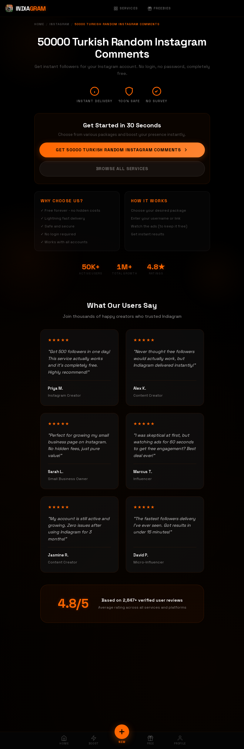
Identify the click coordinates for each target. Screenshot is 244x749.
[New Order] (122, 731)
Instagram (59, 24)
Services (126, 8)
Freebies (159, 8)
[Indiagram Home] (25, 8)
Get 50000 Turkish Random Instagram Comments (122, 150)
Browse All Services (122, 168)
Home (39, 24)
